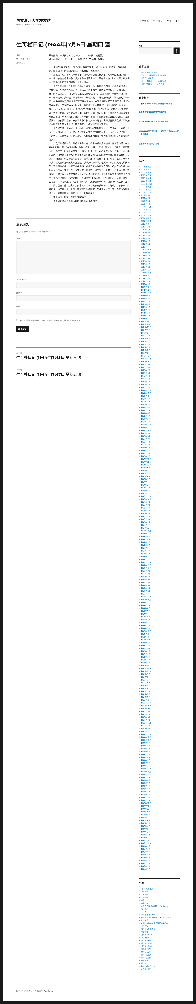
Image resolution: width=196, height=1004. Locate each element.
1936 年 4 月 (146, 860)
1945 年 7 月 (146, 542)
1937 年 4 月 (146, 826)
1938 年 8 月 (146, 780)
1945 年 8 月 (146, 539)
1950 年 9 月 (146, 364)
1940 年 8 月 (146, 711)
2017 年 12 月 (146, 270)
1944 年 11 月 (146, 565)
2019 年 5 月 (146, 235)
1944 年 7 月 (146, 577)
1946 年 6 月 (146, 511)
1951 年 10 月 (146, 327)
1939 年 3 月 (146, 760)
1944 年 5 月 (146, 582)
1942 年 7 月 (146, 645)
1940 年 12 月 (146, 700)
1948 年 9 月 (146, 433)
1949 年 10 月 (146, 396)
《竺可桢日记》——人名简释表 (153, 81)
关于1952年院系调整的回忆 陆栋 (159, 104)
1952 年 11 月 (146, 290)
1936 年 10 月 (146, 843)
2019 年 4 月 (146, 238)
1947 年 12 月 (146, 459)
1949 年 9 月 (146, 399)
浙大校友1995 (146, 935)
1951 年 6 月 (145, 339)
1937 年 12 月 (146, 803)
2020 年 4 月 (146, 215)
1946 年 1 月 (146, 525)
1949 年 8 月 (146, 402)
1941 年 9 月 (145, 674)
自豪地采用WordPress (44, 991)
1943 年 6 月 (146, 614)
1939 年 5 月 (146, 754)
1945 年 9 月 (146, 536)
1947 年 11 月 (146, 462)
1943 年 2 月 (146, 625)
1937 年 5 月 (146, 823)
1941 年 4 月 (145, 688)
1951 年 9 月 (145, 330)
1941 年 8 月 (145, 677)
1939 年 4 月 (146, 757)
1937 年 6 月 (146, 820)
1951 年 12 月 (146, 321)
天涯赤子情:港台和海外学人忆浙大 (154, 906)
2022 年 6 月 (146, 189)
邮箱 (19, 293)
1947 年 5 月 (146, 479)
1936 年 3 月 (146, 863)
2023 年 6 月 (146, 178)
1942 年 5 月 (146, 651)
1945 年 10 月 (146, 534)
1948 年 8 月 (146, 436)
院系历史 (144, 960)
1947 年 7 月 (146, 473)
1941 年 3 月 (145, 691)
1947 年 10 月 (146, 465)
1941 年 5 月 (145, 685)
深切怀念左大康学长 (149, 72)
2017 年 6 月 (146, 284)
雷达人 (143, 963)
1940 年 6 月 (146, 717)
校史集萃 (144, 920)
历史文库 (144, 21)
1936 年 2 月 (146, 866)
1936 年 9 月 (146, 846)
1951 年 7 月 (145, 336)
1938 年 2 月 (146, 797)
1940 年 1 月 (146, 731)
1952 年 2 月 (146, 316)
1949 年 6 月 (146, 407)
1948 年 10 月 (146, 430)
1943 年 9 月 (146, 605)
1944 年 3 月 (146, 588)
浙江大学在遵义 (147, 940)
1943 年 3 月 (146, 622)
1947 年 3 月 (146, 485)
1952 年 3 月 (146, 313)
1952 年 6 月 (146, 304)
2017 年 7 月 (146, 281)
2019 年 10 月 (146, 224)
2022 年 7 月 (146, 187)
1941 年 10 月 (146, 671)
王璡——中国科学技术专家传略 (153, 75)
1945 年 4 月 (146, 551)
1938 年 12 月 (146, 769)
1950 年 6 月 (146, 373)
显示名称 (21, 279)
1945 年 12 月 (146, 528)
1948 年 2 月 (146, 453)
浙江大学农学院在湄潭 (157, 112)
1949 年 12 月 (146, 390)
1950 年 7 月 (146, 370)
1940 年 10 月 (146, 706)
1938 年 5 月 (146, 789)
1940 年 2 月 (146, 729)
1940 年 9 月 (146, 708)
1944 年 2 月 (146, 591)
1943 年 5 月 (146, 617)
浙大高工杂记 (153, 144)
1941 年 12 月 (146, 665)
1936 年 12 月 (146, 837)
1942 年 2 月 (146, 660)
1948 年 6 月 (146, 442)
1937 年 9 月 (146, 812)
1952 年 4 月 (146, 310)
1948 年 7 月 (146, 439)
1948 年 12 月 (146, 425)
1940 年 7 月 (146, 714)
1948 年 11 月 (146, 427)
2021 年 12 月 (146, 192)
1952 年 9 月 (146, 296)
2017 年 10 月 (146, 275)
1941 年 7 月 (145, 680)
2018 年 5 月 (146, 261)
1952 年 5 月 (146, 307)
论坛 (177, 21)
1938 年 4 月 (146, 792)
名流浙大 (144, 903)
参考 (143, 900)
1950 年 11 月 (146, 359)
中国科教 (144, 892)
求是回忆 (144, 932)
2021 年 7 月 (146, 198)
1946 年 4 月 (146, 516)
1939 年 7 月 (146, 749)
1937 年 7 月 (146, 817)
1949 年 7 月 (146, 404)
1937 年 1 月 (145, 835)
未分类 (143, 912)
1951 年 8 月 (145, 333)
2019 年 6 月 (146, 232)
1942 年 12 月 (146, 631)
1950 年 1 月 (146, 387)
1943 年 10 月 (146, 602)
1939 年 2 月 (146, 763)
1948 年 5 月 (146, 445)
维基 (169, 21)
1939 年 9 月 (146, 743)
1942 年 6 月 (146, 648)
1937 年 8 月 (146, 815)
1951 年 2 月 (145, 350)
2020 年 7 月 (146, 207)
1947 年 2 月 (146, 488)
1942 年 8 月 (146, 642)
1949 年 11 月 (146, 393)
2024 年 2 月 (146, 172)
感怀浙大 (144, 909)
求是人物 (144, 926)
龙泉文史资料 (146, 969)
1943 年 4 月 (146, 620)
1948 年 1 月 (146, 456)
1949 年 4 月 (146, 413)
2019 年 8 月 (146, 227)
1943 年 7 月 (146, 611)
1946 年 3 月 (146, 519)
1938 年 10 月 (146, 774)
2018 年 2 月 (146, 267)
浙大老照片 (145, 937)
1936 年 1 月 (145, 869)
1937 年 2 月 (146, 832)
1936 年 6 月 (146, 855)
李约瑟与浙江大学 (148, 914)
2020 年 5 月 (146, 212)
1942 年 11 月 (146, 634)
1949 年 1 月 (145, 422)
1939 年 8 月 (146, 746)
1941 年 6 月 (145, 683)
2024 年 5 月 (146, 169)
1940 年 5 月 (146, 720)
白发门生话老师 (147, 78)
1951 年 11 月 (146, 324)
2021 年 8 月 (146, 195)
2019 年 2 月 (146, 244)
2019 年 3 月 (146, 241)
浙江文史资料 (146, 943)
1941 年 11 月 (146, 668)
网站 (18, 306)
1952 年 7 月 (146, 301)
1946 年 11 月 (146, 496)
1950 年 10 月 (146, 361)
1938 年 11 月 (146, 772)
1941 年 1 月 (145, 697)
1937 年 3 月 (146, 829)
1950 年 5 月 (146, 376)
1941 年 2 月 (145, 694)
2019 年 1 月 (146, 247)
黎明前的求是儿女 (148, 966)
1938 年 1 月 (145, 800)
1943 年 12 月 (146, 597)
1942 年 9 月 (146, 640)
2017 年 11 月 (146, 273)
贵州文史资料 (146, 955)
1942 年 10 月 (146, 637)
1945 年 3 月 (146, 554)
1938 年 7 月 (146, 783)
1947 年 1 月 (145, 491)
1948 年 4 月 (146, 447)
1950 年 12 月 (146, 356)
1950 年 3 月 (146, 382)
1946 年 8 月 (146, 505)
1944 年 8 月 (146, 574)
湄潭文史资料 (146, 949)
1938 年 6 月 (146, 786)
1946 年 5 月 (146, 513)
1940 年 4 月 (146, 723)
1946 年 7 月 (146, 508)
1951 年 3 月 (145, 347)
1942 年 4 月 (146, 654)
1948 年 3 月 (146, 450)
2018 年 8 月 (146, 255)
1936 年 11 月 (146, 840)
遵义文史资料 (146, 957)
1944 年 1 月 (146, 594)
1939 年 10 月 (146, 740)
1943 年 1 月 (145, 628)
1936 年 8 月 (146, 849)
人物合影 (144, 897)
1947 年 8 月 (146, 470)
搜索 (140, 46)
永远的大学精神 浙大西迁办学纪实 (154, 923)
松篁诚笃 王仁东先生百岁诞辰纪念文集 (156, 917)
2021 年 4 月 (146, 204)
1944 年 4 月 (146, 585)
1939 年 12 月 (146, 734)
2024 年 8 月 (146, 166)
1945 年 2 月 (146, 556)
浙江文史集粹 (146, 946)
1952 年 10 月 (146, 293)
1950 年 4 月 (146, 379)
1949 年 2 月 (146, 419)
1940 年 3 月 (146, 726)
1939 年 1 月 (145, 766)
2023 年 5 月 (146, 181)
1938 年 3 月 (146, 794)
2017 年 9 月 (146, 278)
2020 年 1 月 (146, 221)
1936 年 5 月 (146, 858)
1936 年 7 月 (146, 852)
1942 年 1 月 (145, 663)
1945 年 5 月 (146, 548)
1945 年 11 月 (146, 531)
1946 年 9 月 (146, 502)
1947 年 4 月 (146, 482)
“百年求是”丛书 (147, 889)
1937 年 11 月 (146, 806)
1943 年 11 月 (146, 599)
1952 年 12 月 (146, 287)
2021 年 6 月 (146, 201)
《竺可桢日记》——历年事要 (152, 84)
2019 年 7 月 (146, 230)
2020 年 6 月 (146, 210)
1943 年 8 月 (146, 608)
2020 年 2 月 (146, 218)
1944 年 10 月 (146, 568)
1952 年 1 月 (145, 318)
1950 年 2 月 (146, 384)
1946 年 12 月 (146, 493)
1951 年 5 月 (145, 341)
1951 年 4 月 (145, 344)
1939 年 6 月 (146, 751)
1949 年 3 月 (146, 416)
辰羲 (18, 55)
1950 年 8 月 (146, 367)
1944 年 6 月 (146, 579)
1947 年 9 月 (146, 468)
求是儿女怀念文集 (148, 929)
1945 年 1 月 (145, 559)
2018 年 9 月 (146, 253)
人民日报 (144, 894)
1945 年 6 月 (146, 545)
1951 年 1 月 (145, 353)
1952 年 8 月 (146, 298)
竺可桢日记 (157, 21)
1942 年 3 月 (146, 657)
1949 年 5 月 (146, 410)
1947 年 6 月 (146, 476)
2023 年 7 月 (146, 175)
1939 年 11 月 (146, 737)
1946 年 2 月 (146, 522)
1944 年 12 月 (146, 562)
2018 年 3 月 (146, 264)
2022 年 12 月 (146, 184)
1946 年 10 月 (146, 499)
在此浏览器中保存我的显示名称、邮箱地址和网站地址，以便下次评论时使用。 (51, 320)
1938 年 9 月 (146, 777)
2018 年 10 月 (146, 250)
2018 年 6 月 (146, 258)
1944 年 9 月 (146, 571)
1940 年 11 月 (146, 703)
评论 (19, 238)
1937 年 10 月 (146, 809)
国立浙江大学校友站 (33, 20)
